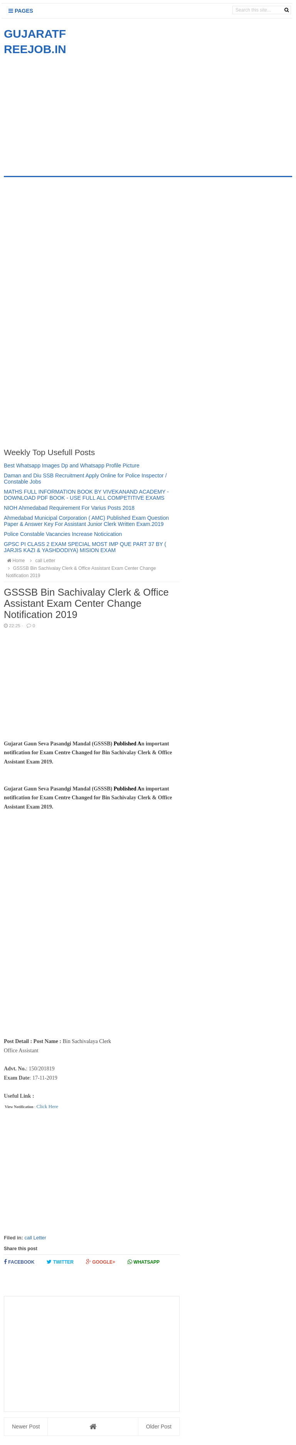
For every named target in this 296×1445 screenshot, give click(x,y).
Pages (20, 11)
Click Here (47, 1106)
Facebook (19, 1262)
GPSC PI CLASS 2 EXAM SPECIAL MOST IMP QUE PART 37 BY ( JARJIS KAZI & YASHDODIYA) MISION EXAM (85, 547)
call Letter (35, 1238)
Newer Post (26, 1426)
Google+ (100, 1262)
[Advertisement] (68, 111)
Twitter (60, 1262)
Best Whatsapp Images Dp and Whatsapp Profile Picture (72, 465)
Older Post (159, 1426)
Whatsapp (144, 1262)
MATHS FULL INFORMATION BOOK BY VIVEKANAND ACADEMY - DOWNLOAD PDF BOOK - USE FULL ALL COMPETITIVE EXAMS (86, 495)
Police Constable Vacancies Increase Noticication (63, 534)
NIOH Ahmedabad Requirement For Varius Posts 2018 (69, 508)
